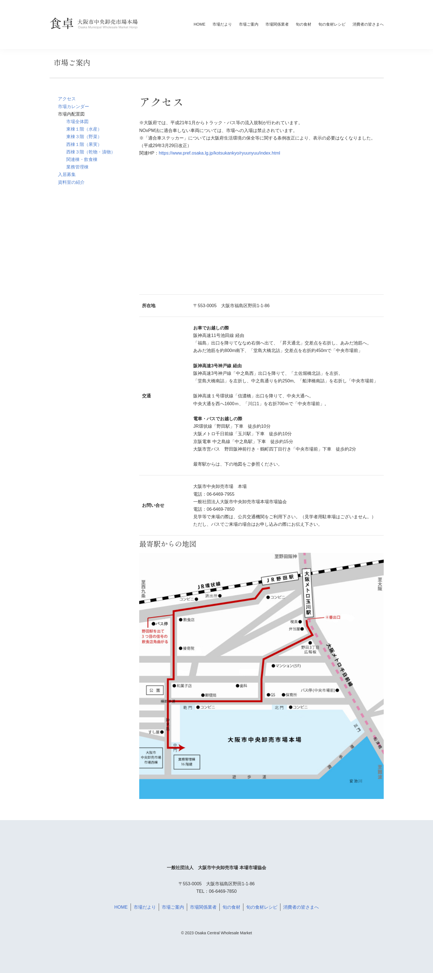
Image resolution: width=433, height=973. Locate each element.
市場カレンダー (73, 106)
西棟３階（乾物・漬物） (90, 152)
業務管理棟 (77, 167)
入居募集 (67, 174)
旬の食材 (303, 24)
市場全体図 (77, 121)
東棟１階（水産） (84, 129)
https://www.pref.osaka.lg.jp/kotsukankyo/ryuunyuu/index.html (219, 153)
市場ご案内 (248, 24)
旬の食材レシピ (332, 24)
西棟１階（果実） (84, 144)
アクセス (67, 98)
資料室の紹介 (71, 182)
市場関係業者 (277, 24)
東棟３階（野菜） (84, 136)
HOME (200, 24)
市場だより (222, 24)
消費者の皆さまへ (368, 24)
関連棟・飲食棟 (81, 159)
